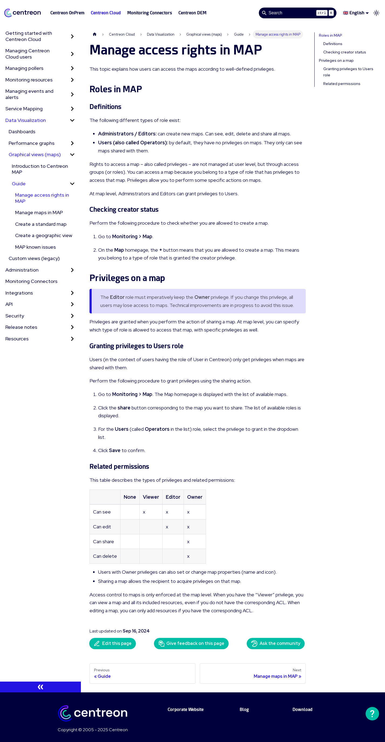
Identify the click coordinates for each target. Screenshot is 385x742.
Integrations (19, 293)
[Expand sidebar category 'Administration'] (72, 270)
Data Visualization (25, 120)
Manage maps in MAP (39, 212)
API (9, 304)
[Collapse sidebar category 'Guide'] (72, 184)
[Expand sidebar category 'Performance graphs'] (72, 143)
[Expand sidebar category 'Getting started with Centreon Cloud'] (72, 36)
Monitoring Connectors (149, 12)
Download (302, 709)
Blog (244, 709)
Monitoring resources (29, 80)
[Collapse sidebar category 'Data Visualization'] (72, 120)
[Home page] (95, 34)
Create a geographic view (43, 235)
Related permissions (341, 83)
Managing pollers (24, 68)
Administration (22, 270)
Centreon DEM (192, 12)
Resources (17, 339)
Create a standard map (41, 224)
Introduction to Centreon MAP (40, 169)
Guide (19, 183)
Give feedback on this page (191, 643)
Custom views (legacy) (34, 258)
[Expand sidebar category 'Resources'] (72, 339)
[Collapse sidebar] (40, 687)
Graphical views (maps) (35, 154)
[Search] (297, 13)
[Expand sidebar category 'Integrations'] (72, 293)
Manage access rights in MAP (42, 198)
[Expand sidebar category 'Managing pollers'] (72, 68)
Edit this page (113, 643)
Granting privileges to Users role (348, 71)
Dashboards (22, 131)
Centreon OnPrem (67, 12)
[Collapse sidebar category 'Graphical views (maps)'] (72, 154)
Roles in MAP (330, 35)
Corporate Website (186, 709)
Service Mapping (24, 108)
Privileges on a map (336, 60)
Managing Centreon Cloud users (27, 53)
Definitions (332, 43)
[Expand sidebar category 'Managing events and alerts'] (72, 94)
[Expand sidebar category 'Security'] (72, 316)
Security (14, 316)
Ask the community (275, 643)
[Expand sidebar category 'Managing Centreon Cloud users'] (72, 54)
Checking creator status (344, 52)
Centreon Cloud (106, 12)
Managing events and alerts (29, 94)
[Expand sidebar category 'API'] (72, 304)
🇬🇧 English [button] (353, 12)
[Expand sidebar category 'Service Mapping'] (72, 109)
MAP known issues (35, 247)
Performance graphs (31, 143)
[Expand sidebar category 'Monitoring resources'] (72, 80)
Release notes (21, 327)
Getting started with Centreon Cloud (28, 36)
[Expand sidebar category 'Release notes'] (72, 327)
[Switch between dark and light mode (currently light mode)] (376, 13)
